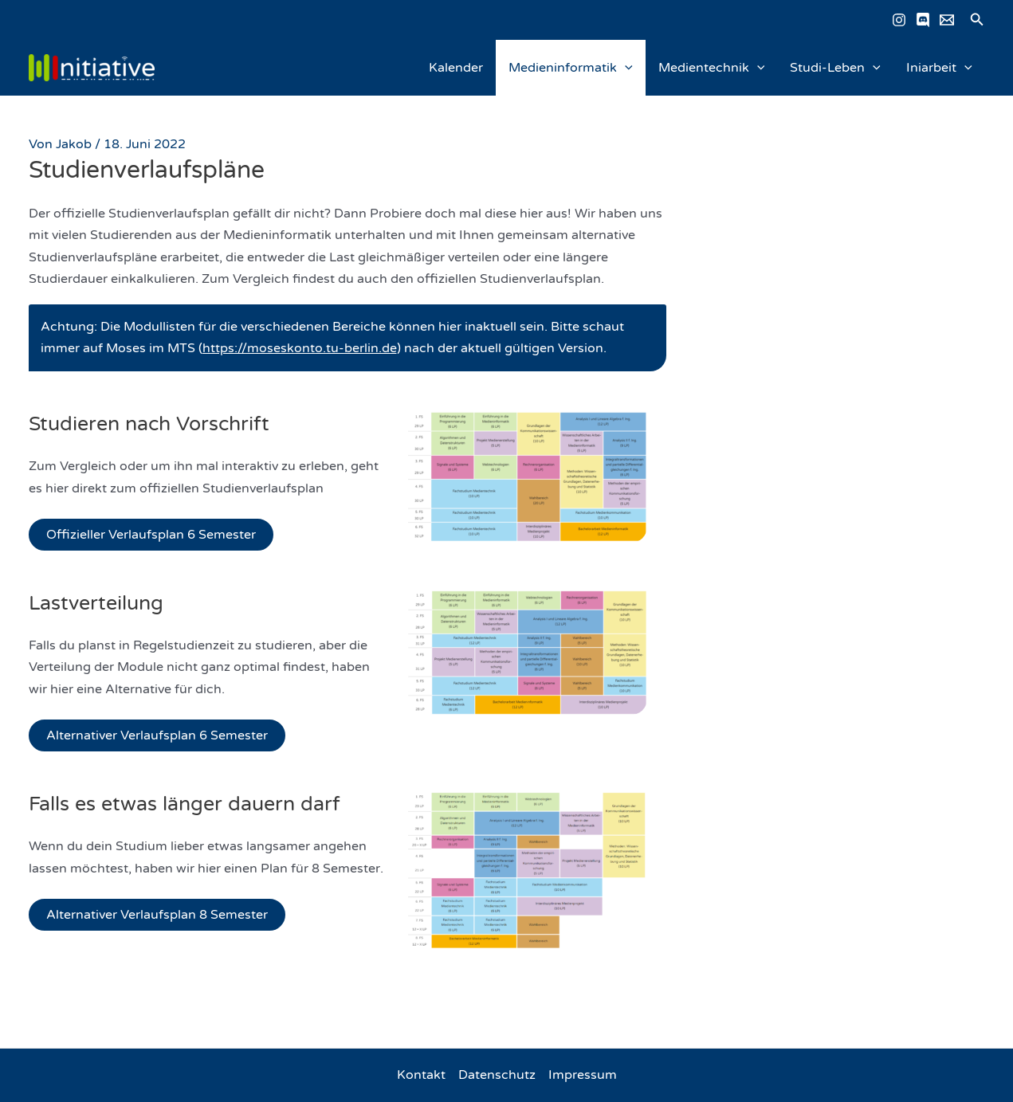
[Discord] (923, 20)
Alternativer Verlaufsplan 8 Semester (157, 915)
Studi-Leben (835, 68)
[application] (625, 68)
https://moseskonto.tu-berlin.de (299, 348)
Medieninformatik (570, 68)
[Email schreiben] (947, 20)
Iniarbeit (939, 68)
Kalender (456, 68)
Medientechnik (711, 68)
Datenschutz (497, 1075)
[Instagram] (899, 20)
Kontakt (421, 1075)
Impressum (582, 1075)
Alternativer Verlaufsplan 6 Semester (157, 735)
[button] (977, 20)
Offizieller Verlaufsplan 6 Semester (151, 535)
